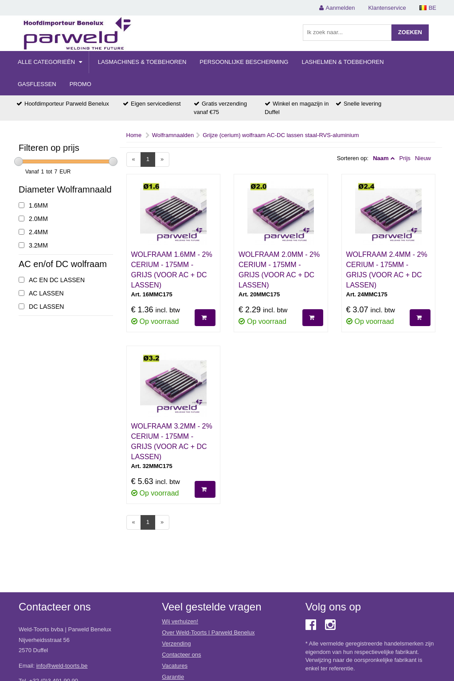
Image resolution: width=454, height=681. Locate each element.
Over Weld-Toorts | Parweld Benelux (208, 632)
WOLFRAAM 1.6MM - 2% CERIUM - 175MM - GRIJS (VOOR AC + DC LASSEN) (171, 270)
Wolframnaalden (173, 135)
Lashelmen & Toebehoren (342, 62)
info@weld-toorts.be (62, 665)
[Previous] (133, 159)
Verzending (176, 643)
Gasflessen (37, 84)
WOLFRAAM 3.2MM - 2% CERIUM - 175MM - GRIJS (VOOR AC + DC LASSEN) (171, 441)
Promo (80, 84)
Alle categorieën (50, 62)
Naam (380, 158)
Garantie (173, 676)
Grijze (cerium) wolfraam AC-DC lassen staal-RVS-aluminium (281, 135)
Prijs (405, 158)
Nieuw (423, 158)
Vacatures (175, 665)
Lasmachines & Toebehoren (142, 62)
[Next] (162, 159)
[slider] (18, 161)
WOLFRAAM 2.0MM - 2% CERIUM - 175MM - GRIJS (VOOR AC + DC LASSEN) (279, 270)
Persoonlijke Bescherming (244, 62)
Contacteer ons (181, 654)
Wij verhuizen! (180, 621)
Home (134, 135)
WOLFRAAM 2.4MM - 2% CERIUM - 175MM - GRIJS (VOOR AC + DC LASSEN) (386, 270)
